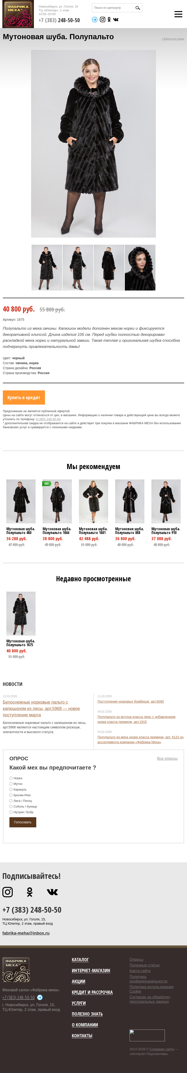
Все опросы (167, 759)
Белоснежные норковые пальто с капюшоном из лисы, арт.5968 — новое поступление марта (41, 708)
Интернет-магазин (91, 970)
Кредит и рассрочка (92, 992)
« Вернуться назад (173, 38)
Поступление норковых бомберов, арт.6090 (131, 701)
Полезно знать (87, 1014)
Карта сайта (140, 971)
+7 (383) (59, 20)
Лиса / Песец (22, 801)
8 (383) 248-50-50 (48, 419)
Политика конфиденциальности (148, 979)
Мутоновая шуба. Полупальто (20, 530)
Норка (17, 778)
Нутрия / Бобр (23, 812)
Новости (12, 683)
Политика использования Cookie (152, 989)
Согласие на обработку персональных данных (150, 999)
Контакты (82, 1035)
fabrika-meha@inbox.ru (26, 933)
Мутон (17, 784)
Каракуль (20, 789)
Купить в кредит (24, 397)
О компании (85, 1024)
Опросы (136, 960)
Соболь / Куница (25, 806)
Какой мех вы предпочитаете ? (52, 767)
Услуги (79, 1003)
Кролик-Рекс (22, 795)
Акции (78, 981)
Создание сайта (162, 1049)
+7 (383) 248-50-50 (31, 909)
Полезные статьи (144, 965)
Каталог (80, 959)
